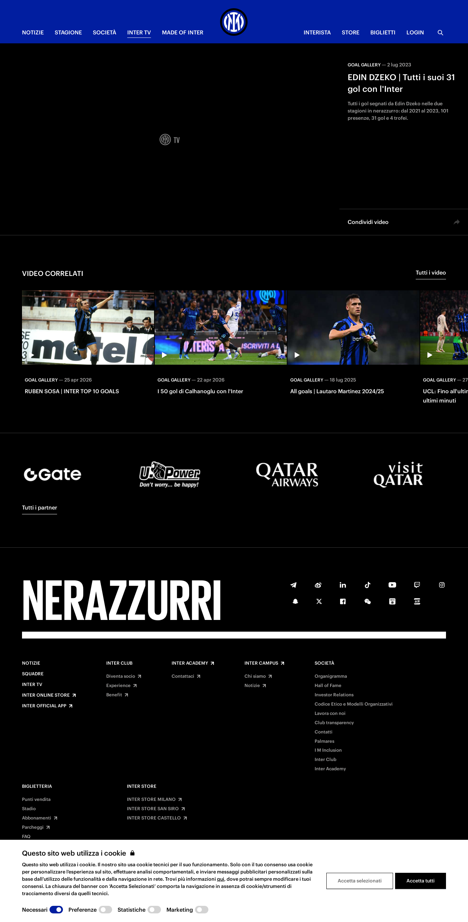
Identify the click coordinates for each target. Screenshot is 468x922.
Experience (118, 685)
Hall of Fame (328, 685)
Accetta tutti (420, 881)
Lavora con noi (330, 713)
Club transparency (334, 723)
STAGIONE (68, 32)
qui (220, 879)
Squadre (33, 674)
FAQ (26, 836)
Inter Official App (44, 706)
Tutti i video (431, 272)
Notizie (31, 663)
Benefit (114, 695)
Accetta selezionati (360, 881)
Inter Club (119, 663)
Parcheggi (33, 827)
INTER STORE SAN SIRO (153, 809)
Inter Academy (190, 663)
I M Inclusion (328, 750)
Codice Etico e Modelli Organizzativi (354, 704)
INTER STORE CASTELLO (154, 818)
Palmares (324, 741)
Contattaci (183, 676)
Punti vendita (36, 799)
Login (415, 32)
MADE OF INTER (182, 32)
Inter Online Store (46, 695)
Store (350, 32)
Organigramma (331, 676)
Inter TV (32, 684)
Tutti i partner (39, 507)
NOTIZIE (33, 32)
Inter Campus (261, 663)
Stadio (29, 809)
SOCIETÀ (104, 32)
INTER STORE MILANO (151, 799)
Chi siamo (255, 676)
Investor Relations (334, 695)
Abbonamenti (36, 818)
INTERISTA (317, 32)
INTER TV (139, 32)
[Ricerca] (440, 33)
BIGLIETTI (382, 32)
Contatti (324, 732)
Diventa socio (120, 676)
